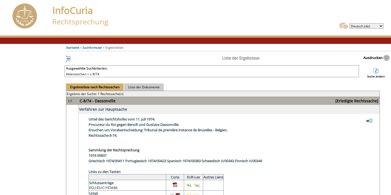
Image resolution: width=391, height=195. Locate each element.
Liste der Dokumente (144, 87)
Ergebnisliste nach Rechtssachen (94, 87)
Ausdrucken (373, 57)
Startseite (72, 48)
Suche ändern (376, 76)
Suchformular (92, 48)
